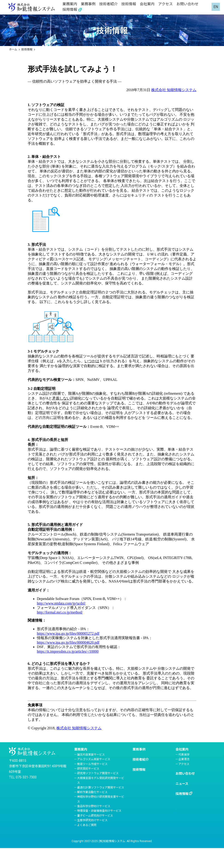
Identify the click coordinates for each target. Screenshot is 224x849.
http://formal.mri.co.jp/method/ (60, 612)
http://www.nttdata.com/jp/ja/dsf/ (61, 603)
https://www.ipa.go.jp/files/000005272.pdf (68, 633)
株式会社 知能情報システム (173, 90)
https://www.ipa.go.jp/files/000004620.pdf (68, 642)
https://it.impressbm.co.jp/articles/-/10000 (68, 651)
